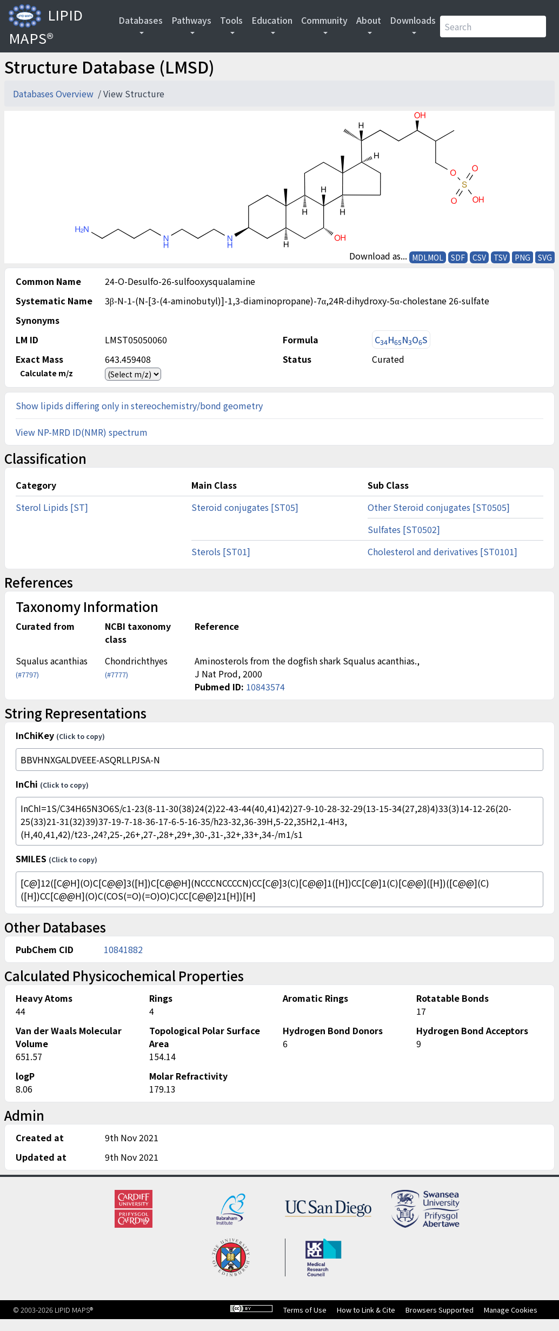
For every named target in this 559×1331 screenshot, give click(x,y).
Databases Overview (54, 93)
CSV (479, 257)
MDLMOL (427, 257)
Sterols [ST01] (220, 551)
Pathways (191, 20)
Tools (231, 20)
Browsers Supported (439, 1310)
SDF (458, 257)
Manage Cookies (510, 1310)
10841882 (123, 949)
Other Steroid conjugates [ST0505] (439, 507)
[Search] (493, 26)
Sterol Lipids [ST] (52, 507)
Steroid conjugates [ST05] (244, 507)
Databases (140, 20)
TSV (500, 257)
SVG (545, 257)
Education (271, 20)
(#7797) (27, 674)
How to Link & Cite (366, 1310)
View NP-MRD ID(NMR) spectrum (82, 431)
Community (324, 20)
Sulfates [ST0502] (404, 529)
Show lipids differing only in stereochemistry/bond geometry (139, 405)
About (368, 20)
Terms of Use (305, 1310)
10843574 (265, 686)
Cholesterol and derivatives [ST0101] (442, 551)
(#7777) (116, 674)
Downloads (413, 20)
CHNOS (401, 340)
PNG (522, 257)
